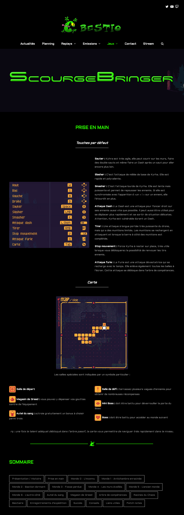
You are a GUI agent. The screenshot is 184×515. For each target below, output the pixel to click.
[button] (162, 44)
